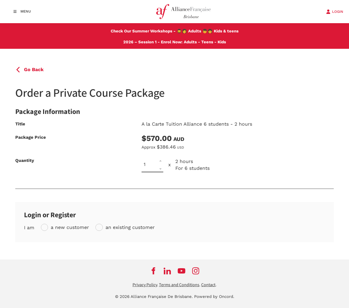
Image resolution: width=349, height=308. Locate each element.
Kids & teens (226, 31)
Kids (222, 42)
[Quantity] (152, 164)
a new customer (70, 227)
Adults (194, 31)
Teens (207, 42)
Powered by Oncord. (214, 296)
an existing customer (130, 227)
